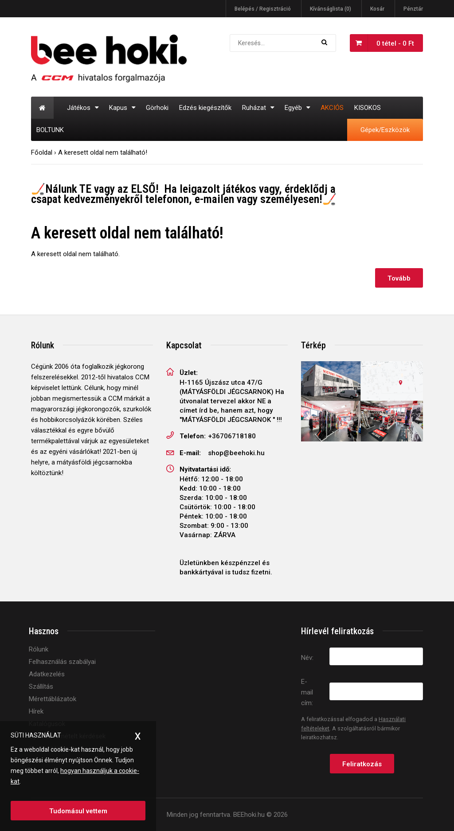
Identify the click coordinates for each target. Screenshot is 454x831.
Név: (307, 658)
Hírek (36, 711)
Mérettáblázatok (52, 699)
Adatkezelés (47, 674)
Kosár (377, 9)
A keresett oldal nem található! (102, 152)
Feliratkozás (362, 764)
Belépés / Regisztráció (263, 9)
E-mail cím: (307, 692)
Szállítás (41, 687)
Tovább (399, 278)
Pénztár (413, 9)
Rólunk (38, 649)
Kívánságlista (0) (330, 9)
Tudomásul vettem (78, 811)
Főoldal (41, 152)
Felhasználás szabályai (62, 662)
